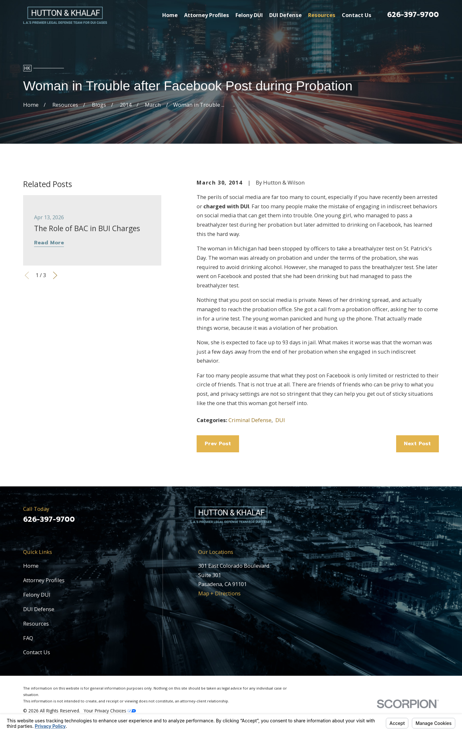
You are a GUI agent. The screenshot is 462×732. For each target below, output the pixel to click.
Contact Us (36, 652)
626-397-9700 (413, 14)
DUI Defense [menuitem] (285, 15)
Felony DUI (36, 594)
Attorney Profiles (44, 580)
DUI (280, 420)
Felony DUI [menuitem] (249, 15)
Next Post (417, 443)
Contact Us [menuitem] (356, 15)
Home (31, 565)
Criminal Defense (249, 420)
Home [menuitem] (170, 15)
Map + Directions (219, 593)
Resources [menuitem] (321, 15)
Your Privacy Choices (110, 711)
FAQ (28, 638)
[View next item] (55, 275)
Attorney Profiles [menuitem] (206, 15)
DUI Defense (38, 609)
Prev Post (218, 443)
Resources (36, 623)
